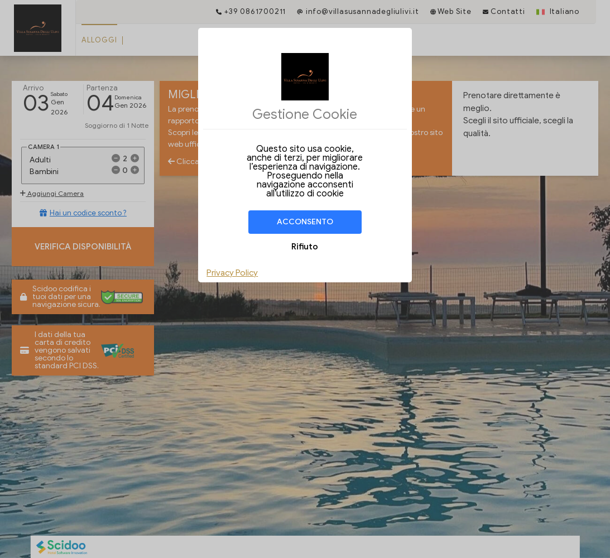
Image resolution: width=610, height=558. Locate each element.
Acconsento (305, 222)
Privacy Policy (232, 273)
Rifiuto (304, 247)
